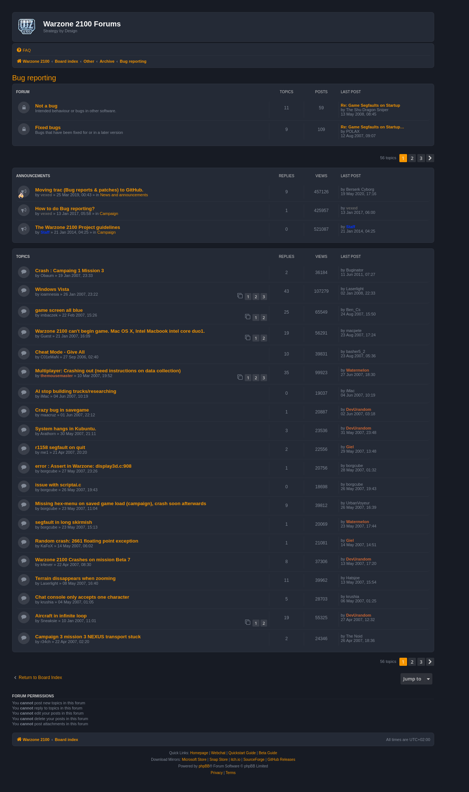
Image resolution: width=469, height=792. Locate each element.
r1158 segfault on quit (60, 447)
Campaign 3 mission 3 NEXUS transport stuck (88, 636)
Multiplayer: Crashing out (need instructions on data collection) (108, 370)
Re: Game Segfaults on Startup (370, 105)
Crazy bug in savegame (62, 410)
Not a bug (46, 106)
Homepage (199, 753)
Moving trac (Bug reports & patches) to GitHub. (89, 190)
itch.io (235, 760)
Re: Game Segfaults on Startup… (372, 127)
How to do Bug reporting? (65, 208)
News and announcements (124, 195)
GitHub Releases (281, 760)
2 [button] (412, 158)
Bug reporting (34, 78)
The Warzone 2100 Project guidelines (77, 227)
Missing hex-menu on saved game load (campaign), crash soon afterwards (120, 503)
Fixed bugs (48, 127)
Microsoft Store (194, 760)
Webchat (218, 753)
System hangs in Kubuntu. (65, 428)
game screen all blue (59, 310)
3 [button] (421, 158)
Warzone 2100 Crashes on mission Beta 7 (82, 559)
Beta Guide (268, 753)
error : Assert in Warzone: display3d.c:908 (83, 466)
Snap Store (219, 760)
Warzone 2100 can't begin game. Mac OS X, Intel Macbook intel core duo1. (120, 331)
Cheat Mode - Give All (60, 352)
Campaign (109, 213)
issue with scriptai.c (58, 485)
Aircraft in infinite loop (61, 615)
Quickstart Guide (242, 753)
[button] (430, 158)
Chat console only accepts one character (82, 597)
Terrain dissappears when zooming (75, 578)
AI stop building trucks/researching (75, 391)
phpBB (204, 766)
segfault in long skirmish (63, 522)
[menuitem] (23, 50)
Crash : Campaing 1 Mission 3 (69, 270)
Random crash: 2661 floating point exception (86, 541)
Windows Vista (52, 289)
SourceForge (254, 760)
